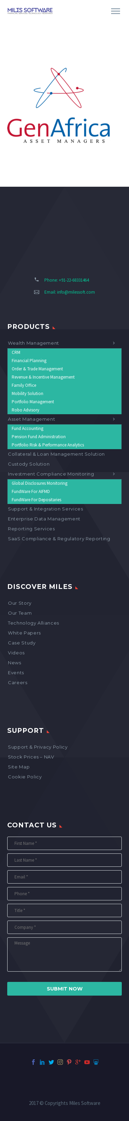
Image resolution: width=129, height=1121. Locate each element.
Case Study (22, 642)
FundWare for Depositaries (36, 500)
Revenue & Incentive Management (43, 377)
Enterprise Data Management (44, 518)
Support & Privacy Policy (38, 747)
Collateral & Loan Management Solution (56, 454)
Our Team (20, 613)
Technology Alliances (33, 623)
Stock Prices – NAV (31, 757)
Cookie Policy (25, 776)
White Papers (24, 633)
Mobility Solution (27, 393)
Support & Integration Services (45, 509)
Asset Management (31, 419)
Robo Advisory (25, 410)
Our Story (20, 603)
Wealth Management (33, 343)
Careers (18, 682)
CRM (16, 352)
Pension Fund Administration (39, 437)
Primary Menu (115, 11)
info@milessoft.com (76, 292)
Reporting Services (31, 528)
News (14, 662)
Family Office (24, 385)
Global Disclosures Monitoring (39, 483)
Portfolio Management (33, 402)
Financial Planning (29, 361)
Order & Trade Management (37, 369)
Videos (16, 652)
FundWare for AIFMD (31, 491)
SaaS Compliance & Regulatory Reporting (59, 538)
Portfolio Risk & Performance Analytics (48, 445)
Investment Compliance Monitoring (51, 474)
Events (16, 672)
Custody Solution (29, 464)
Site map (19, 766)
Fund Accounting (27, 428)
